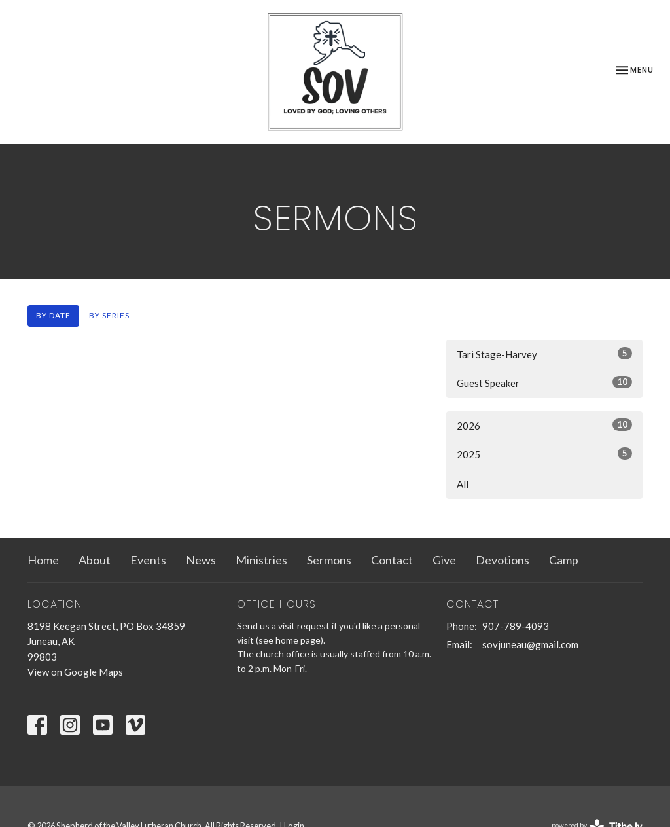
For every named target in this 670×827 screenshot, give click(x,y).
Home (43, 560)
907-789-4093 (515, 626)
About (95, 560)
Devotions (502, 560)
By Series (109, 315)
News (201, 560)
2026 (544, 425)
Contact (392, 560)
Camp (563, 560)
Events (148, 560)
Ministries (261, 560)
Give (444, 560)
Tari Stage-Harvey (544, 353)
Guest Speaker (544, 382)
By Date (53, 315)
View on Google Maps (75, 672)
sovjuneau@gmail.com (530, 644)
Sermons (329, 560)
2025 (544, 453)
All (462, 484)
